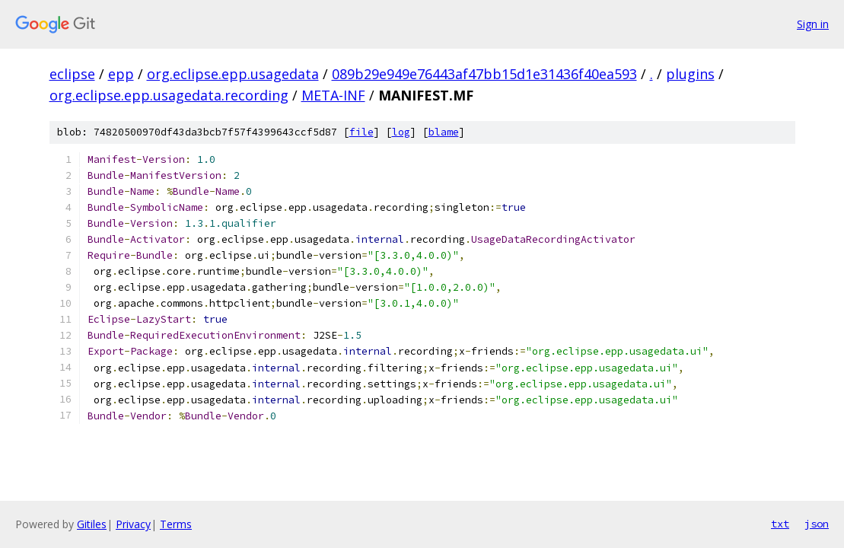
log (401, 132)
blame (443, 132)
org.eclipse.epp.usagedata (233, 74)
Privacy (133, 524)
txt (780, 523)
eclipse (72, 74)
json (816, 523)
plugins (690, 74)
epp (121, 74)
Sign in (813, 24)
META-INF (333, 95)
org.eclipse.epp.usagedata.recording (168, 95)
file (361, 132)
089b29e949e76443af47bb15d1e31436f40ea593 (484, 74)
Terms (176, 524)
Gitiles (92, 524)
